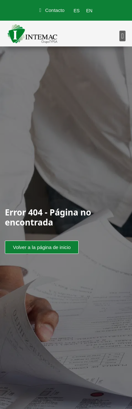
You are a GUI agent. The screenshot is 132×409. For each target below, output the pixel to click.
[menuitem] (76, 10)
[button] (122, 36)
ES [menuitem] (76, 10)
